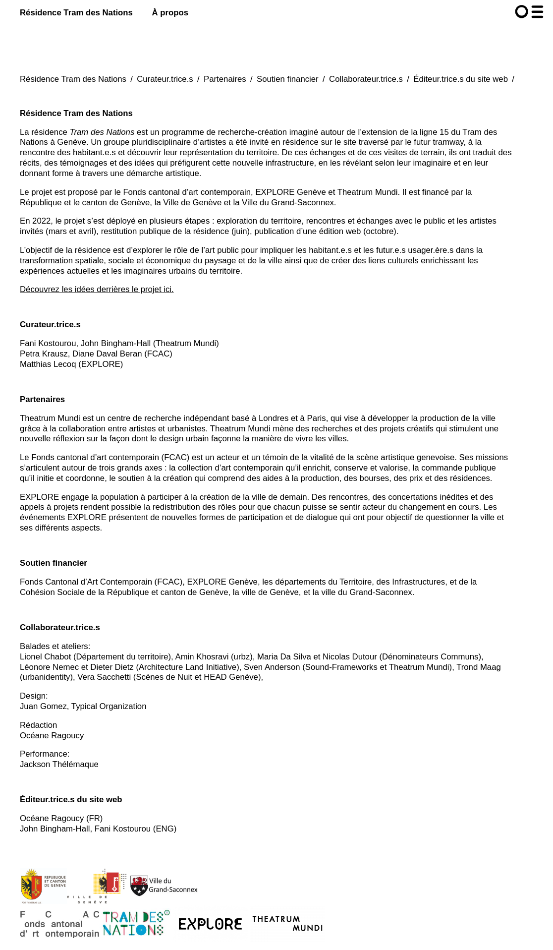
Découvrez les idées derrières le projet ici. (97, 289)
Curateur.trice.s (165, 79)
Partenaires (225, 79)
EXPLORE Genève (290, 192)
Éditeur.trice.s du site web (460, 79)
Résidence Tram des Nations (76, 12)
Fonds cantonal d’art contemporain (187, 192)
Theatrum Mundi (367, 192)
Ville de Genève (192, 202)
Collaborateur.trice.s (366, 79)
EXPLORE (39, 497)
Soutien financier (288, 79)
